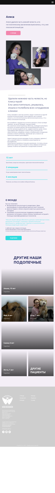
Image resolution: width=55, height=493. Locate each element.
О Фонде (22, 395)
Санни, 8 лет (9, 343)
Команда (22, 400)
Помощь (33, 395)
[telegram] (3, 432)
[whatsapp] (6, 432)
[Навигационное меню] (53, 2)
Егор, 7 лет (35, 315)
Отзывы (33, 400)
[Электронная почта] (9, 432)
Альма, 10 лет (10, 288)
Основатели (23, 398)
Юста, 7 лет (9, 370)
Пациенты (33, 398)
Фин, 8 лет (8, 315)
